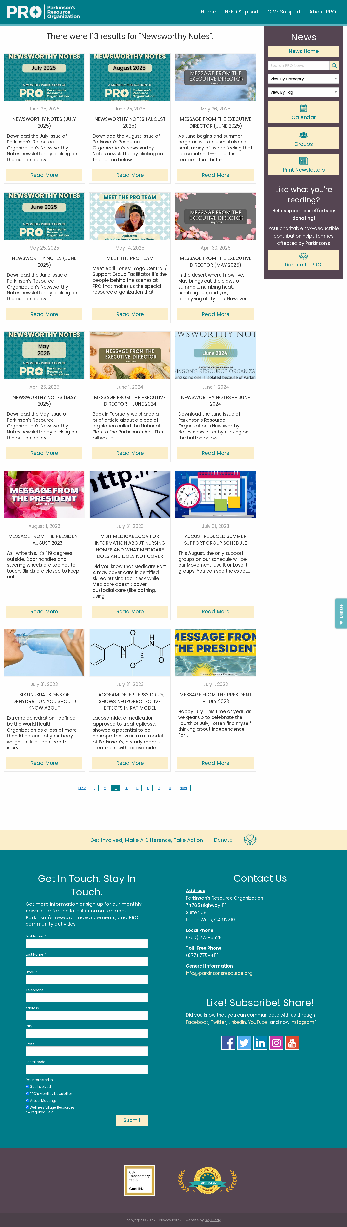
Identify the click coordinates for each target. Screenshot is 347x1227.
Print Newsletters (304, 165)
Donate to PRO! (304, 260)
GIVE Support (283, 11)
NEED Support (242, 11)
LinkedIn (237, 1022)
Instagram (302, 1022)
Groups (303, 138)
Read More (44, 175)
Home (208, 11)
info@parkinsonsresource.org (219, 973)
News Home (304, 51)
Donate (223, 839)
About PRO (322, 11)
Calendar (304, 112)
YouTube (258, 1022)
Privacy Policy (170, 1220)
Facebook (197, 1022)
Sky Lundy (213, 1220)
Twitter (218, 1022)
